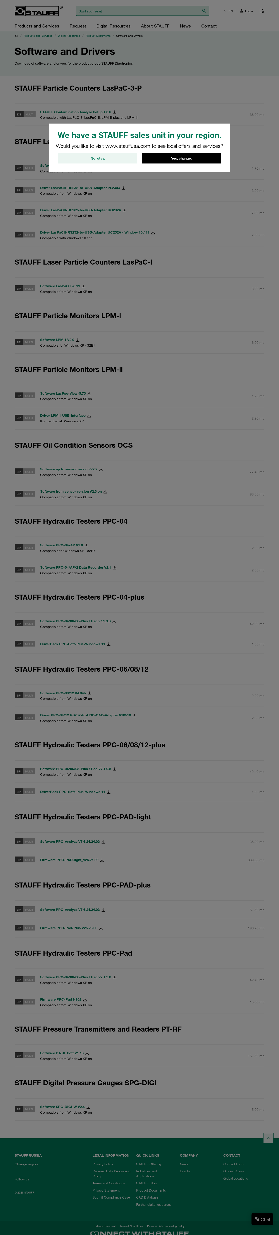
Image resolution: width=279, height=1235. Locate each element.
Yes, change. (181, 158)
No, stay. (98, 158)
